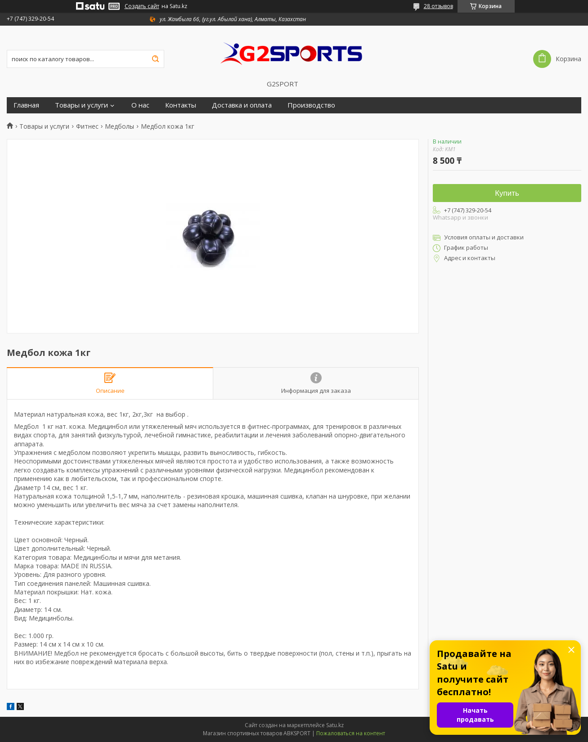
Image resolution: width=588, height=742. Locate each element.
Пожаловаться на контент (350, 733)
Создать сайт (142, 6)
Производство (311, 105)
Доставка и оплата (242, 105)
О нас (140, 105)
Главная (26, 105)
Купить (507, 193)
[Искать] (155, 59)
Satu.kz (335, 725)
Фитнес (87, 126)
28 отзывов (438, 6)
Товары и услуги (81, 105)
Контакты (180, 105)
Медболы (119, 126)
